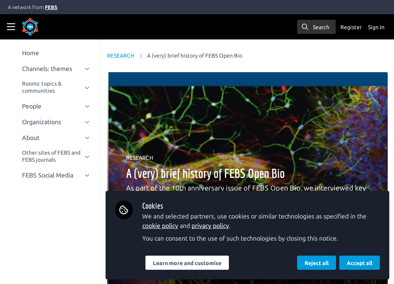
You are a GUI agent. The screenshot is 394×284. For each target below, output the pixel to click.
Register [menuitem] (351, 27)
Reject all (317, 263)
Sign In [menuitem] (376, 27)
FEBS (51, 7)
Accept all (359, 263)
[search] (316, 27)
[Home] (41, 27)
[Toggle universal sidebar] (11, 27)
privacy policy (210, 225)
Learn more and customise (187, 263)
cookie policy (160, 225)
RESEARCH (120, 55)
